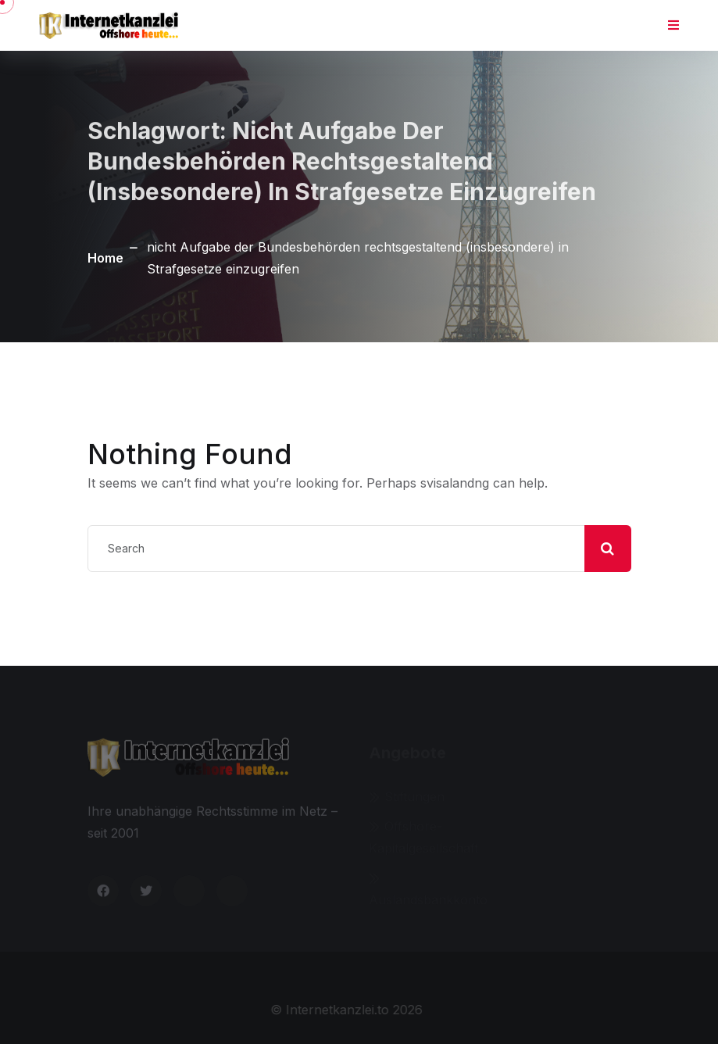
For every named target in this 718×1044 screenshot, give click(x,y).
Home (105, 258)
